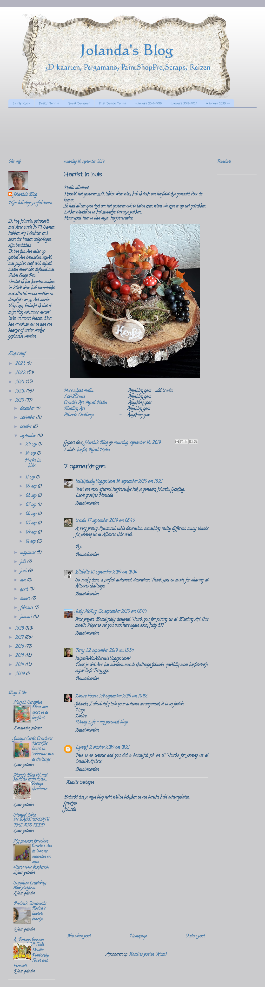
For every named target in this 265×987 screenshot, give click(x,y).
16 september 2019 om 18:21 (139, 481)
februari (27, 608)
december (27, 409)
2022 (20, 373)
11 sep (31, 477)
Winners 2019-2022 (184, 103)
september (28, 436)
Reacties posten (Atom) (148, 954)
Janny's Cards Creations (32, 739)
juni (24, 571)
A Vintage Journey (28, 940)
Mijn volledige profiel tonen (30, 203)
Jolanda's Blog (25, 195)
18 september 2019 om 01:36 (114, 572)
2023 (20, 364)
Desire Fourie (86, 696)
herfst (81, 450)
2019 (20, 400)
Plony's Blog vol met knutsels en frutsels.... (30, 777)
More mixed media (78, 391)
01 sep (31, 541)
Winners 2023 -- (218, 103)
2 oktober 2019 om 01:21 (109, 747)
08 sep (32, 496)
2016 (20, 647)
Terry (79, 651)
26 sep (32, 444)
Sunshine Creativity (29, 883)
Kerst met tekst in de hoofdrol (40, 712)
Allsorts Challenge (79, 415)
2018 (20, 628)
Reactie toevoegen (80, 783)
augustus (28, 553)
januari (26, 617)
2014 (20, 665)
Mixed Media (99, 450)
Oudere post (195, 936)
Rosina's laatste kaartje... (38, 914)
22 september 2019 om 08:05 (122, 611)
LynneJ (81, 747)
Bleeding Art (74, 409)
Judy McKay (85, 611)
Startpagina (21, 103)
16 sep (31, 453)
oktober (26, 427)
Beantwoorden (87, 503)
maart (25, 599)
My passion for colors (30, 841)
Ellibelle (82, 572)
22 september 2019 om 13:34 (110, 651)
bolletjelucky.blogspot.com (95, 481)
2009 (20, 674)
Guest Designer (79, 103)
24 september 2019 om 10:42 (123, 696)
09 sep (32, 486)
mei (23, 580)
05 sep (32, 523)
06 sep (32, 514)
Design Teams (49, 103)
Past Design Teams (112, 103)
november (28, 418)
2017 (20, 637)
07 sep (31, 505)
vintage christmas (39, 787)
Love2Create (74, 397)
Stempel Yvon (24, 815)
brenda (80, 521)
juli (23, 562)
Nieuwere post (79, 936)
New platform (24, 888)
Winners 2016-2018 (148, 103)
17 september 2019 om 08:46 (111, 521)
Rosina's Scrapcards (29, 904)
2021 (20, 382)
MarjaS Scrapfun (27, 702)
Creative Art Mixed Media (85, 403)
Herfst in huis (32, 464)
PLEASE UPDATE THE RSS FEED (31, 823)
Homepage (137, 936)
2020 (20, 391)
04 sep (32, 532)
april (24, 589)
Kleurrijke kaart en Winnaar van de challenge (42, 752)
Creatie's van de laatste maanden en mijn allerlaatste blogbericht (32, 857)
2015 (20, 656)
